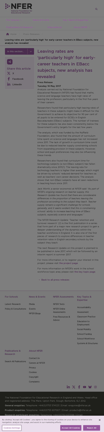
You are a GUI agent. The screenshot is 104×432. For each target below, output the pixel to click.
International (54, 27)
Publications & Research (19, 27)
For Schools (12, 20)
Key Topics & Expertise (75, 20)
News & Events (41, 20)
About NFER (80, 27)
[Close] (100, 422)
